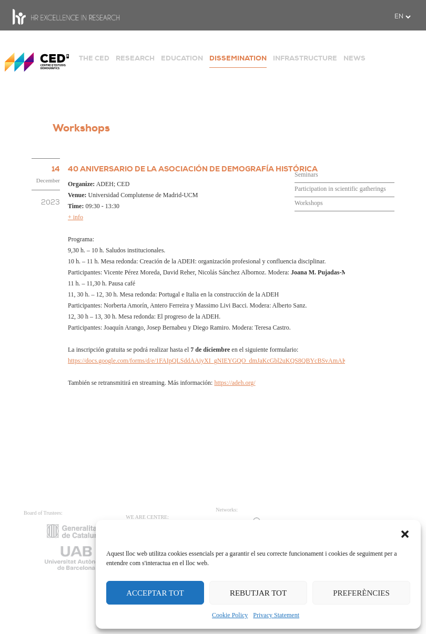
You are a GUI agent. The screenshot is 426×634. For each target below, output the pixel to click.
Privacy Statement (276, 615)
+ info (75, 217)
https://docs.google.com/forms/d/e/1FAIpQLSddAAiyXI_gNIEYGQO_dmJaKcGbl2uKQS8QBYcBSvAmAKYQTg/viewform (228, 360)
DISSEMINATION (238, 58)
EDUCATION (182, 58)
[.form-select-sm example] (402, 17)
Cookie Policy (230, 615)
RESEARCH (135, 58)
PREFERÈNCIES (361, 593)
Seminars (306, 174)
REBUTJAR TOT (258, 593)
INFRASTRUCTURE (305, 58)
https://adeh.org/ (234, 382)
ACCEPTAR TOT (155, 593)
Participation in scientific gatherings (340, 188)
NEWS (354, 58)
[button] (405, 533)
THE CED (94, 58)
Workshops (309, 203)
